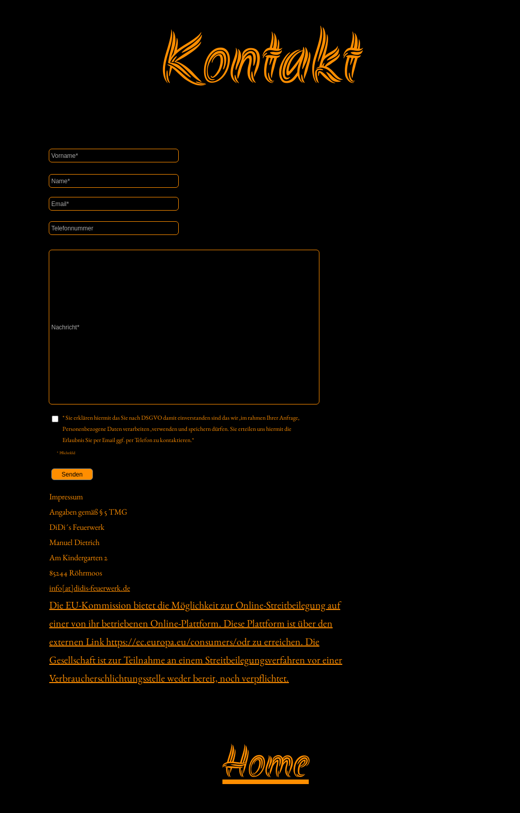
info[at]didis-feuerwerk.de (89, 588)
